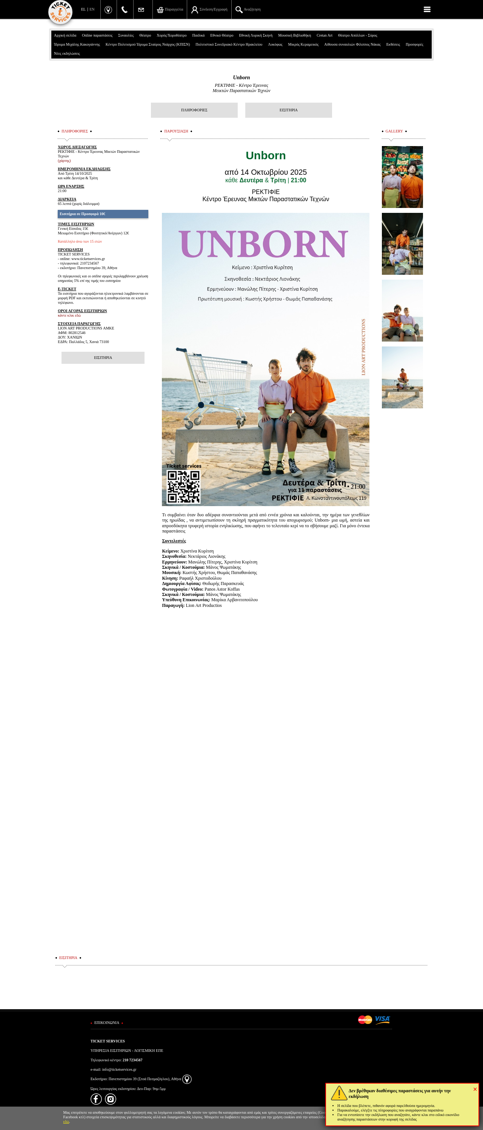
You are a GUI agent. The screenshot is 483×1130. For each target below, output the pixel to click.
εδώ (66, 1121)
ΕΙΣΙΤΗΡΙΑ (289, 110)
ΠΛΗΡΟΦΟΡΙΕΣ (194, 110)
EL (83, 9)
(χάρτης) (64, 161)
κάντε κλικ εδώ (69, 315)
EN (91, 9)
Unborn (241, 77)
